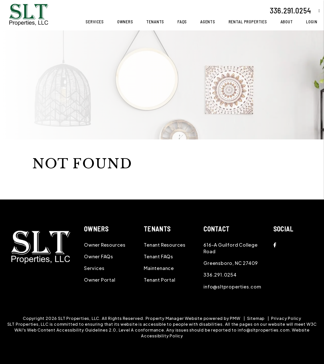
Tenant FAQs (158, 256)
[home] (28, 14)
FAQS (182, 21)
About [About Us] (286, 21)
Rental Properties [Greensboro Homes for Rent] (248, 21)
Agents (207, 21)
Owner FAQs (98, 256)
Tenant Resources (165, 245)
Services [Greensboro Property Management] (95, 21)
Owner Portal (99, 280)
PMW (235, 318)
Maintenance (159, 268)
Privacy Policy (286, 318)
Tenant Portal (159, 280)
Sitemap (256, 318)
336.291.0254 (290, 10)
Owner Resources (105, 245)
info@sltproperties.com (232, 286)
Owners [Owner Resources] (125, 21)
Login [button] (311, 21)
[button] (315, 10)
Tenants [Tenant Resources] (155, 21)
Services (94, 268)
